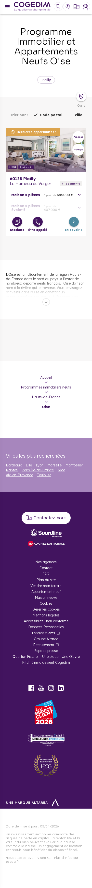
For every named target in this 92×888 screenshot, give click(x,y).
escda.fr (12, 861)
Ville (78, 115)
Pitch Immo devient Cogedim (46, 662)
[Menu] (7, 6)
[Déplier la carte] (81, 96)
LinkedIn (61, 688)
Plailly (46, 80)
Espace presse (46, 651)
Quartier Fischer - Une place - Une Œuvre (46, 656)
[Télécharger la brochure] (17, 222)
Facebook (31, 688)
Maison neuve (46, 597)
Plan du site (46, 580)
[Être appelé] (38, 222)
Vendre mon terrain (46, 586)
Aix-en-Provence (19, 475)
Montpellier (74, 465)
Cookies (46, 603)
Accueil (46, 377)
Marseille (54, 465)
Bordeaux (14, 465)
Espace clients (43, 633)
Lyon (39, 465)
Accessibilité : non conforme (46, 621)
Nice (61, 470)
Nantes (12, 470)
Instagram (51, 688)
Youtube (41, 688)
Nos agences (46, 562)
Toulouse (44, 475)
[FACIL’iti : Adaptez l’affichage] (46, 544)
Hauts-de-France (46, 397)
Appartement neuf (46, 591)
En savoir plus (46, 150)
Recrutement (43, 645)
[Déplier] (46, 302)
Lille (29, 465)
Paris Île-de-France (38, 470)
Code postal (51, 115)
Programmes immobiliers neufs (46, 387)
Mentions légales (46, 615)
